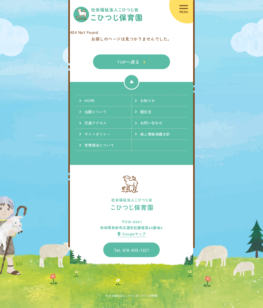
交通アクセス (95, 122)
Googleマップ (134, 233)
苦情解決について (99, 145)
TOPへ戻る (128, 62)
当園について (95, 111)
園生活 (145, 111)
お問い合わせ (151, 122)
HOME (89, 100)
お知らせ (147, 100)
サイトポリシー (97, 134)
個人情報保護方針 (155, 134)
